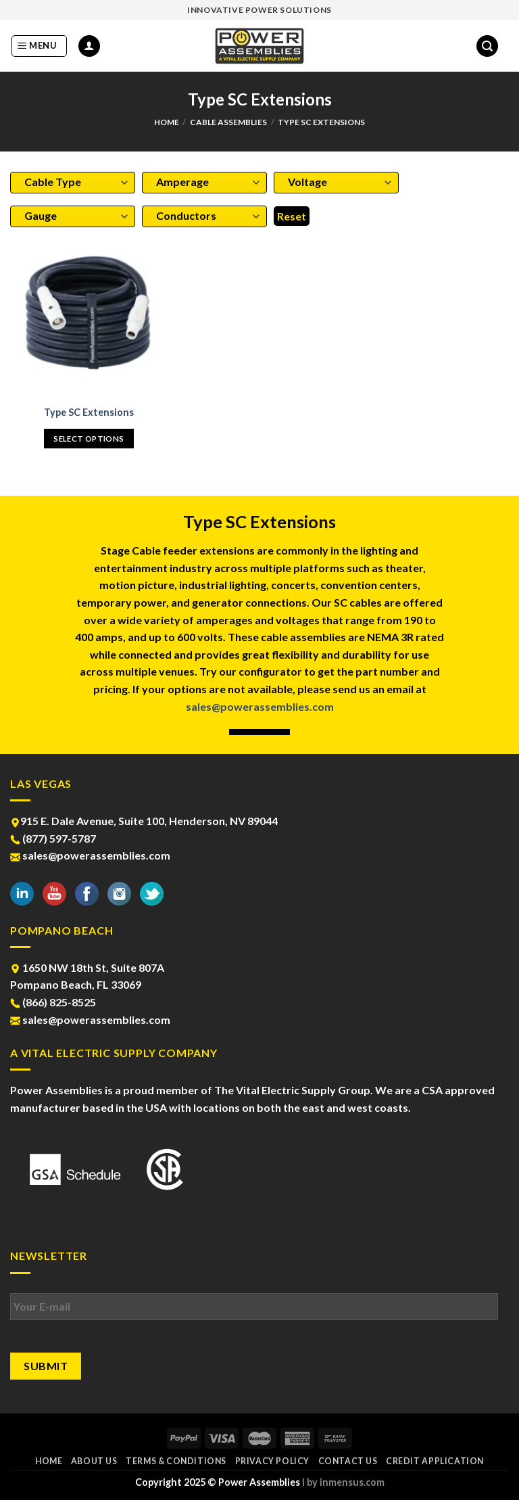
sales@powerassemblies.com (260, 706)
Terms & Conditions (176, 1461)
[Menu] (39, 46)
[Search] (487, 46)
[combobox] (72, 182)
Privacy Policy (272, 1461)
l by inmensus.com (343, 1482)
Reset (291, 216)
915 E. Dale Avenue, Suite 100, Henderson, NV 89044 (144, 820)
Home (166, 122)
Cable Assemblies (228, 122)
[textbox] (69, 181)
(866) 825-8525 (53, 1001)
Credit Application (435, 1461)
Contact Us (348, 1461)
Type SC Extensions (89, 412)
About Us (94, 1461)
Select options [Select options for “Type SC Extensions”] (88, 438)
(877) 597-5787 (53, 838)
